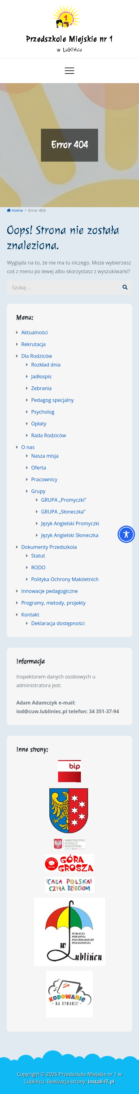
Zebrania (41, 388)
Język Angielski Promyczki (70, 523)
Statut (38, 555)
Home (15, 210)
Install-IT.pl (101, 1081)
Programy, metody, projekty (53, 602)
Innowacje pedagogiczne (49, 591)
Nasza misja (45, 455)
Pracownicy (44, 479)
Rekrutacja (33, 344)
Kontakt (30, 614)
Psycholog (42, 411)
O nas (27, 447)
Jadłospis (41, 376)
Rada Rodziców (48, 435)
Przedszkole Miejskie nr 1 (70, 39)
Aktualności (34, 332)
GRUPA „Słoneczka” (63, 511)
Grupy (38, 491)
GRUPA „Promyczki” (63, 499)
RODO (38, 567)
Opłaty (38, 423)
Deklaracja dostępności (57, 623)
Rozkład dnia (46, 364)
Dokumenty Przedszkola (49, 547)
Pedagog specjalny (52, 400)
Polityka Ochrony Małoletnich (65, 579)
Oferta (38, 467)
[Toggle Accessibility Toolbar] (126, 534)
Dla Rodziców (36, 356)
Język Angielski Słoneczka (69, 535)
